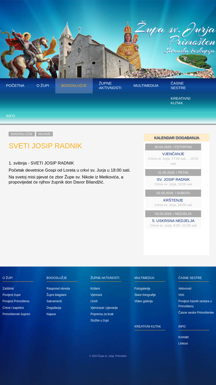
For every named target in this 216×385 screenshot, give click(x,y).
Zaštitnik (8, 288)
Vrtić (181, 295)
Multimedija (146, 85)
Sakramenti (54, 301)
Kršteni (95, 288)
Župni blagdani (56, 295)
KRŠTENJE (173, 200)
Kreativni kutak (180, 100)
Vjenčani (96, 295)
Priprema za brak (101, 314)
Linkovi (183, 343)
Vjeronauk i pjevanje (104, 308)
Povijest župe (11, 295)
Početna (15, 85)
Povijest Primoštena (16, 301)
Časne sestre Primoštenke (196, 312)
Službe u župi (99, 320)
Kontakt (183, 337)
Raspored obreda (58, 288)
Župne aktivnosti (110, 85)
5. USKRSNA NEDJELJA (173, 220)
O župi (43, 85)
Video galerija (143, 301)
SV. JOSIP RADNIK (173, 179)
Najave (44, 134)
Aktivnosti (184, 288)
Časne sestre (178, 85)
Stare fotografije (145, 295)
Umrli (94, 301)
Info (10, 116)
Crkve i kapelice (13, 308)
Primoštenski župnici (16, 314)
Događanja (53, 308)
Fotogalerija (142, 288)
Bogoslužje (74, 85)
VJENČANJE (173, 154)
